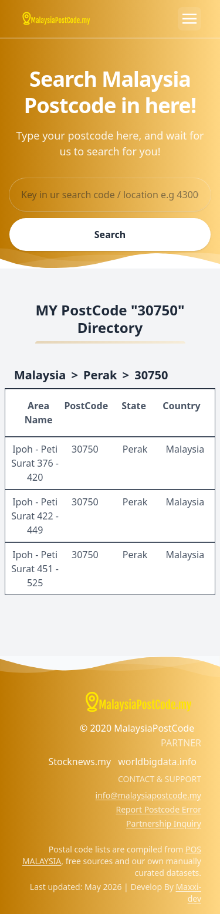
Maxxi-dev (188, 892)
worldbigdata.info (157, 761)
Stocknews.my (79, 761)
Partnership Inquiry (163, 823)
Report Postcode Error (158, 809)
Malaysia (40, 375)
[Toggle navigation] (189, 18)
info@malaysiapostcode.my (148, 795)
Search (110, 234)
